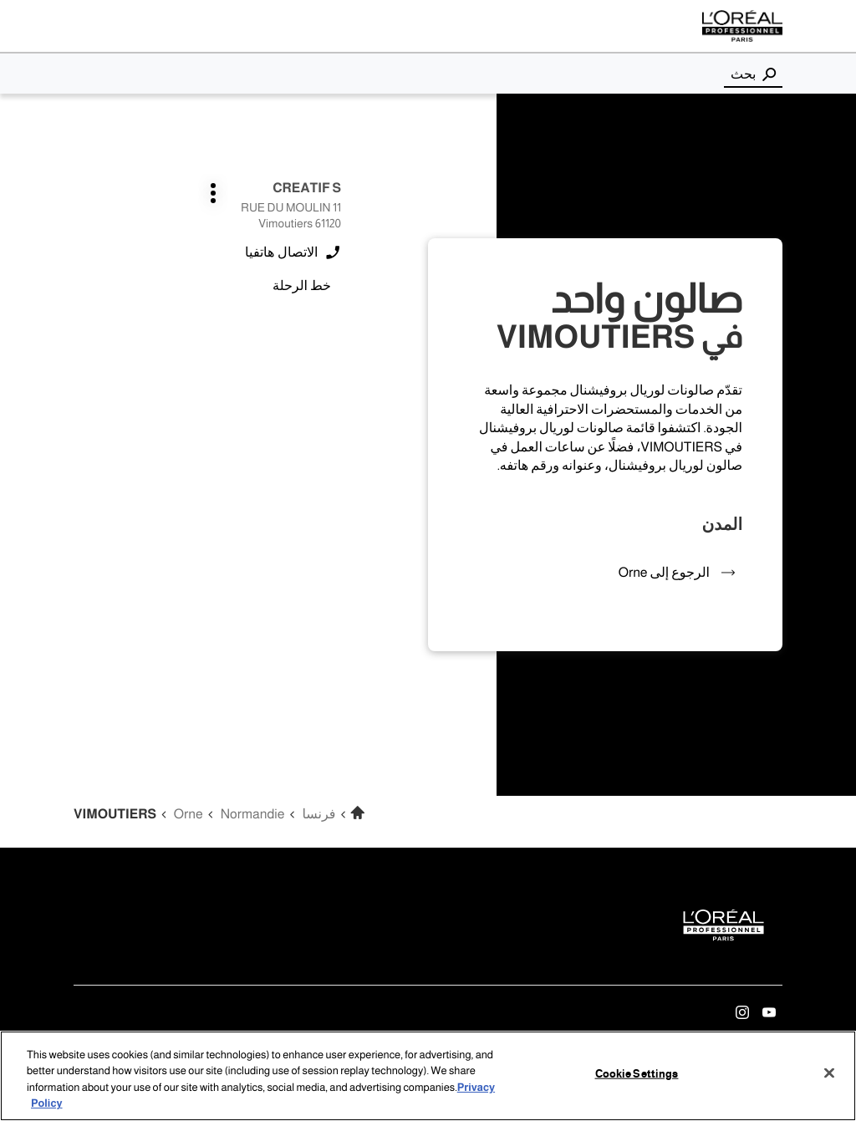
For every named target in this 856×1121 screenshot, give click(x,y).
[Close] (829, 1072)
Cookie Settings (637, 1074)
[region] (428, 1076)
